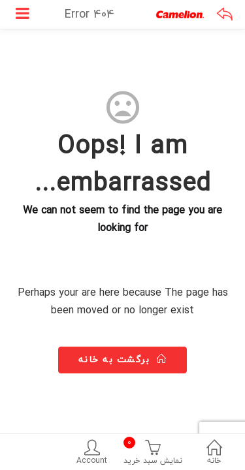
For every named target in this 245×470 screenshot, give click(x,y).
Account (92, 454)
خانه (214, 454)
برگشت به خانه (122, 359)
